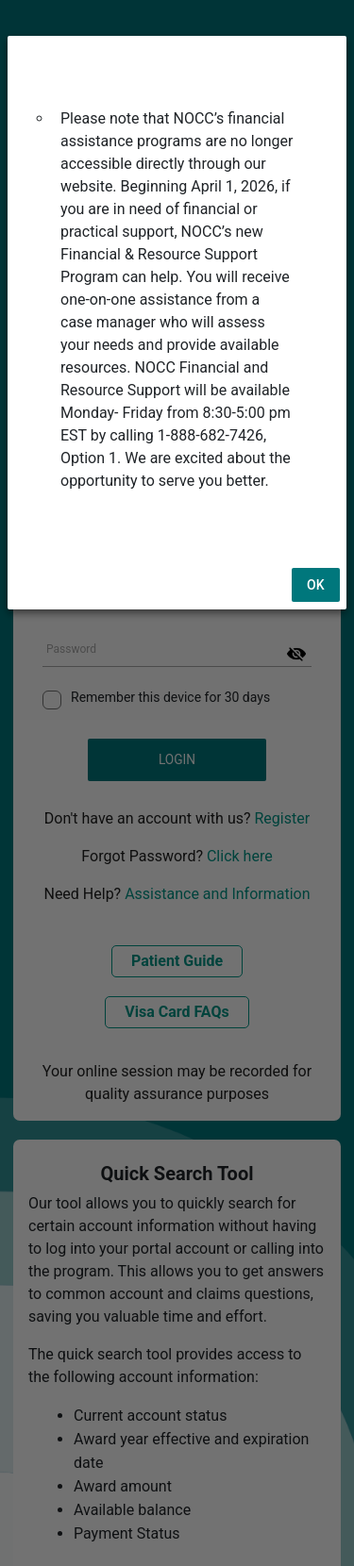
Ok (316, 539)
